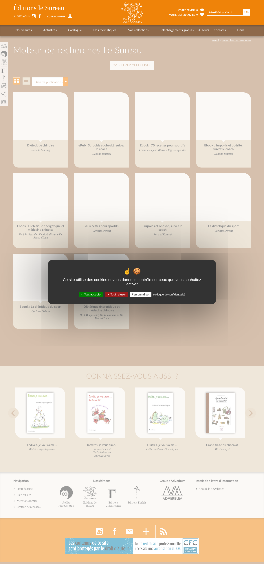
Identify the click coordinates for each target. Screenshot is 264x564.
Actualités (43, 30)
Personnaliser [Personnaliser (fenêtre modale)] (141, 294)
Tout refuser (116, 294)
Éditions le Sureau (39, 8)
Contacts (186, 30)
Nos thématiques (84, 30)
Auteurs (169, 30)
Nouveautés (23, 30)
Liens (200, 30)
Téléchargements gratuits (143, 30)
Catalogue (61, 30)
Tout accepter (91, 294)
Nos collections (111, 30)
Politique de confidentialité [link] (169, 294)
